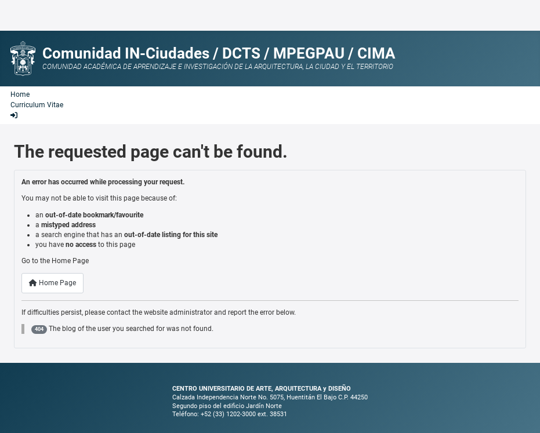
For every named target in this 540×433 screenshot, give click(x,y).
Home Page (52, 283)
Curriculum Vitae (36, 105)
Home (20, 94)
